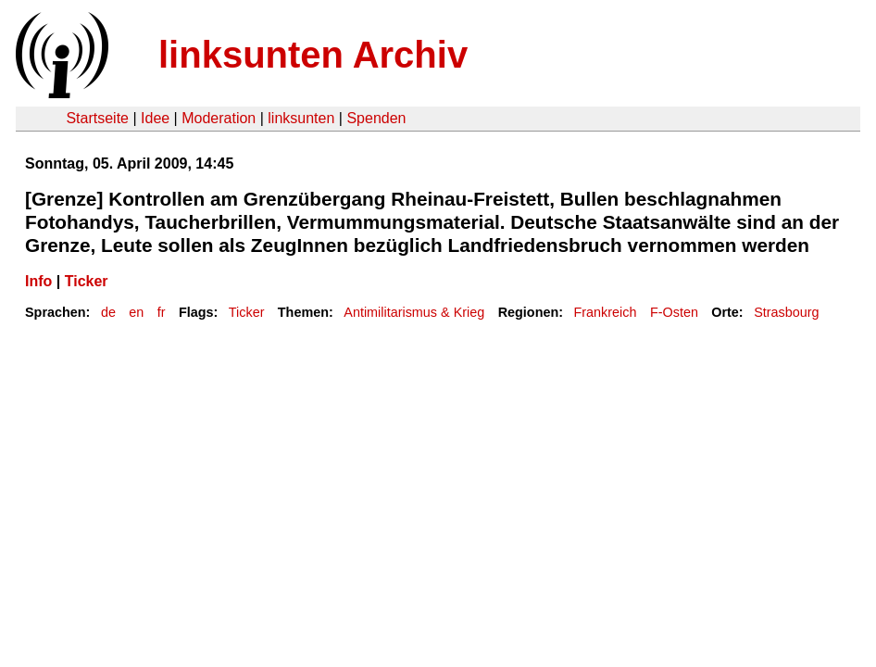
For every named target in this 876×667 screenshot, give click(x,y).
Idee (155, 118)
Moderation (218, 118)
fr (161, 312)
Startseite (97, 118)
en (136, 312)
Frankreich (605, 312)
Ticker (86, 281)
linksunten (301, 118)
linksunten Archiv (313, 54)
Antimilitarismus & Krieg (414, 312)
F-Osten (674, 312)
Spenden (376, 118)
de (108, 312)
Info (38, 281)
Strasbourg (786, 312)
